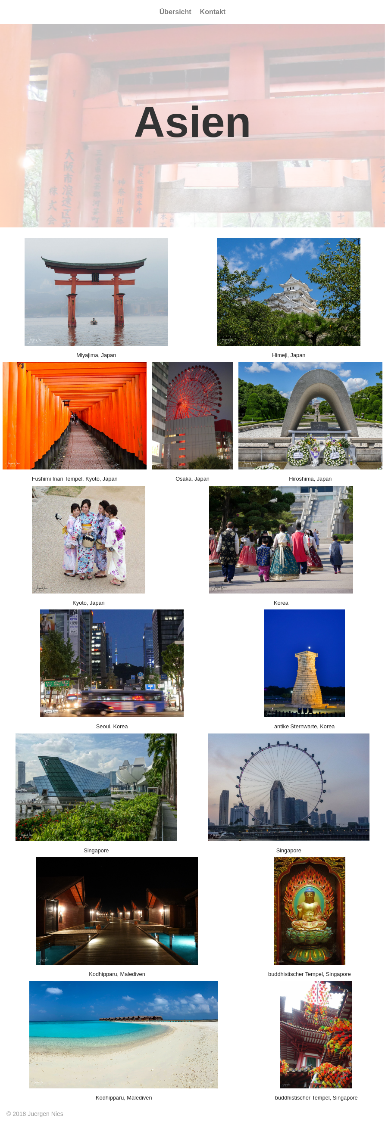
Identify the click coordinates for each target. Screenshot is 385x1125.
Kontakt (213, 12)
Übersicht (175, 12)
